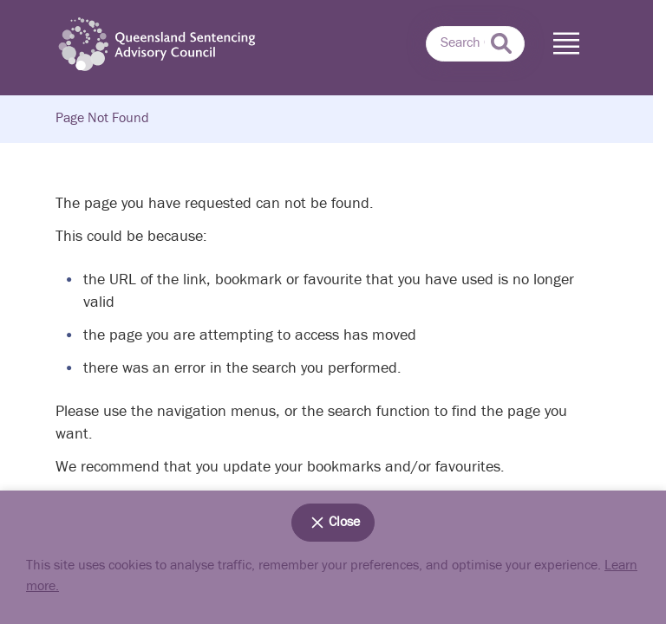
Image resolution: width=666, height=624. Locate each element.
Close (333, 522)
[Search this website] (475, 44)
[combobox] (475, 44)
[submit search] (501, 43)
